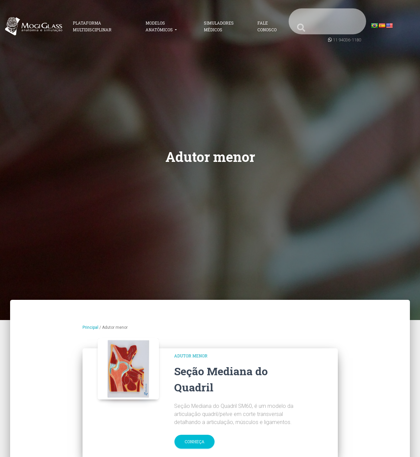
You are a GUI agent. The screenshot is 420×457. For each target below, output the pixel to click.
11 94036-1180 (347, 39)
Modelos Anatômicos (160, 26)
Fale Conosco (267, 26)
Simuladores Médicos (219, 26)
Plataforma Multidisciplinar (92, 26)
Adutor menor (190, 355)
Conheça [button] (194, 441)
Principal (90, 327)
